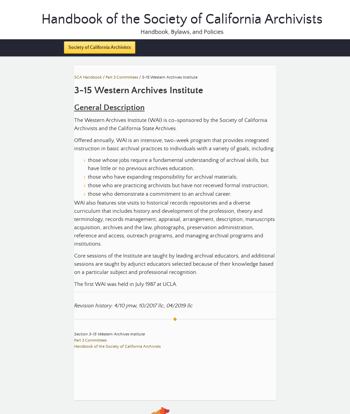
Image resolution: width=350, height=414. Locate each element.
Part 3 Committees (122, 77)
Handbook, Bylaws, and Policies (182, 32)
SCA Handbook (88, 77)
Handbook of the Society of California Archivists (117, 346)
